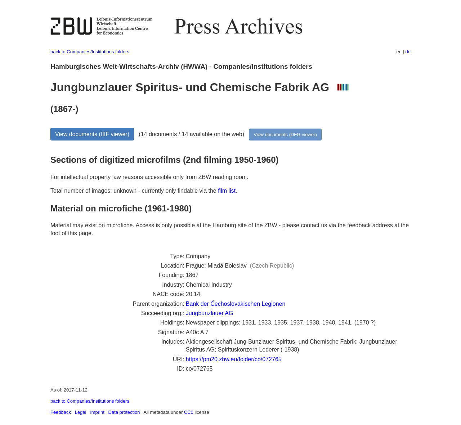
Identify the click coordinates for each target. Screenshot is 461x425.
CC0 (188, 412)
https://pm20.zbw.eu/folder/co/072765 (234, 359)
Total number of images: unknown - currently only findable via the (134, 191)
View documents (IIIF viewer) (92, 134)
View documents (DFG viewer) (285, 134)
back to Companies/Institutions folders (89, 51)
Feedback (60, 412)
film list (227, 191)
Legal (80, 412)
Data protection (124, 412)
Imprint (97, 412)
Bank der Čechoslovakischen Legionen (236, 304)
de (408, 51)
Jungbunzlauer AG (209, 313)
